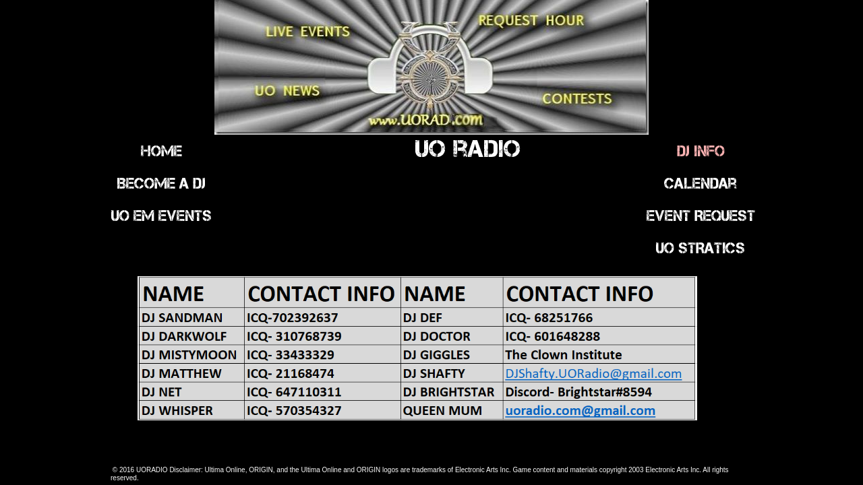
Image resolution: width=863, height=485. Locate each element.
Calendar (700, 183)
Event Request (701, 215)
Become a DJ (161, 183)
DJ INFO (701, 151)
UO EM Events (161, 215)
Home (161, 151)
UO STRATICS (700, 248)
